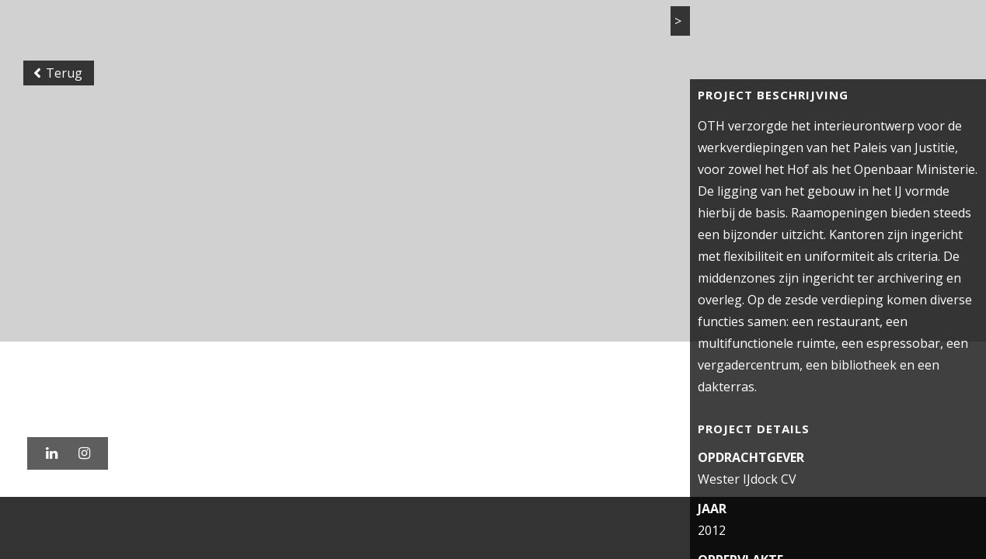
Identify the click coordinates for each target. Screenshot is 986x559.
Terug (61, 127)
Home (472, 30)
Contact (855, 30)
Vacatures (775, 30)
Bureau (624, 30)
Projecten (545, 30)
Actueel (695, 30)
